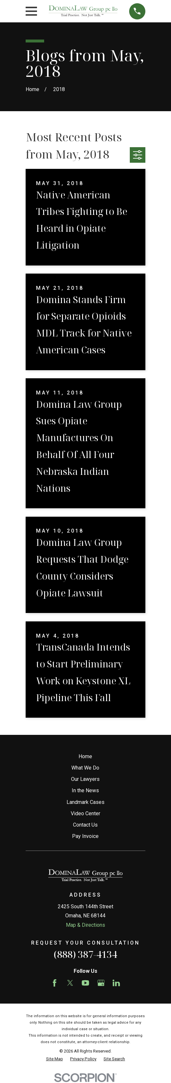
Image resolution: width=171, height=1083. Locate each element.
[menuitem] (54, 1059)
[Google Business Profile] (100, 982)
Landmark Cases (85, 802)
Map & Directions (85, 925)
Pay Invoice (85, 836)
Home (85, 756)
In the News (85, 790)
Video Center (85, 813)
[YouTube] (85, 982)
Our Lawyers (85, 779)
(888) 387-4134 (85, 954)
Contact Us (85, 825)
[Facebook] (54, 982)
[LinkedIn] (116, 982)
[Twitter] (70, 982)
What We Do (85, 768)
